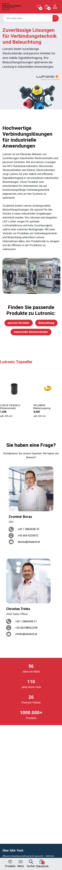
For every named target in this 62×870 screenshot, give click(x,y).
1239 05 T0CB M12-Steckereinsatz (10, 407)
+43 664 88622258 (26, 627)
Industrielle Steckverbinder (31, 332)
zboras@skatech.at (29, 541)
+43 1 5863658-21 (26, 621)
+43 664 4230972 (28, 535)
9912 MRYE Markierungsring (41, 407)
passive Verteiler (18, 322)
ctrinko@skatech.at (26, 634)
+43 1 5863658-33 (28, 529)
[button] (28, 428)
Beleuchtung (46, 322)
